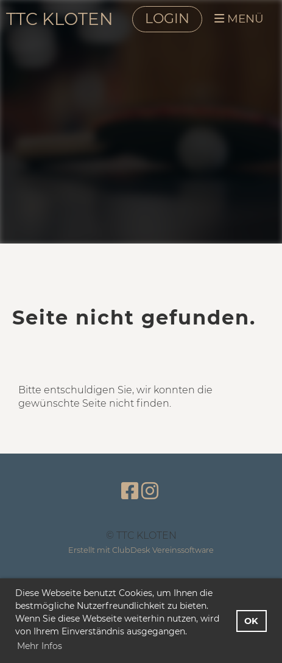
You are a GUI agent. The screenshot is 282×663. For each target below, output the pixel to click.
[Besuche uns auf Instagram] (149, 491)
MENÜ (239, 19)
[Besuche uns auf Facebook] (129, 491)
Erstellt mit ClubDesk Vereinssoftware (141, 550)
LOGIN (167, 18)
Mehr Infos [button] (39, 645)
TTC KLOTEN (59, 19)
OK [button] (251, 621)
